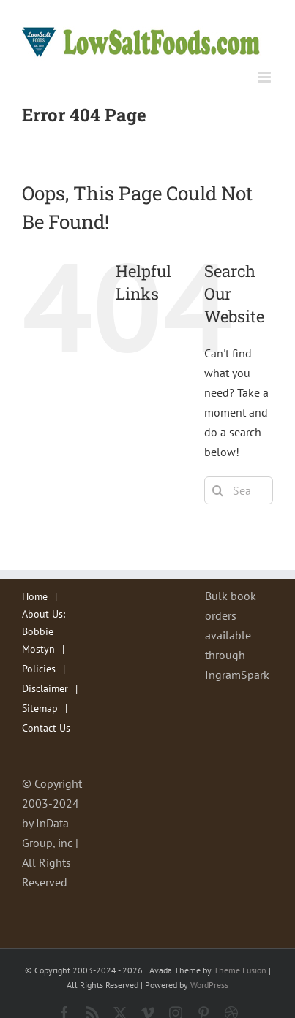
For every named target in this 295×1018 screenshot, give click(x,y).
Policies (39, 668)
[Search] (218, 490)
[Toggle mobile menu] (265, 77)
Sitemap (40, 708)
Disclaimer (45, 688)
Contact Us (46, 727)
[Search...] (238, 490)
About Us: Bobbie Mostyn (43, 631)
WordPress (209, 984)
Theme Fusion (240, 970)
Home (35, 596)
